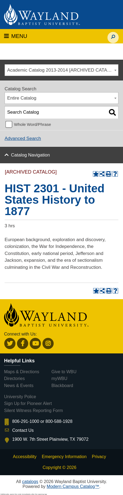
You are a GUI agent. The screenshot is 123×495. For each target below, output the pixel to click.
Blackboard (62, 385)
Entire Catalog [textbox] (22, 98)
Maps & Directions (21, 371)
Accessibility (25, 456)
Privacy (99, 456)
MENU (15, 36)
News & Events (18, 385)
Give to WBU (63, 371)
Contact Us (23, 430)
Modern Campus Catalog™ (73, 486)
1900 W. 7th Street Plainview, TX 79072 (50, 439)
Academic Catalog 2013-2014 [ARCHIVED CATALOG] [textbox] (62, 70)
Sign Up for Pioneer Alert (28, 403)
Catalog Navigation (30, 155)
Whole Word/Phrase (32, 124)
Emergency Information (64, 456)
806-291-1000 (25, 421)
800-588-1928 (59, 421)
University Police (20, 396)
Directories (14, 378)
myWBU (59, 378)
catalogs (30, 481)
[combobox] (61, 70)
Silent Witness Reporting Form (33, 410)
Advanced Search (23, 138)
